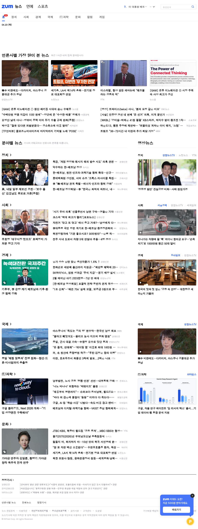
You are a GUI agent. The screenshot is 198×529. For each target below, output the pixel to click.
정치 (14, 17)
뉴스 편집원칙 (8, 510)
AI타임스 (191, 374)
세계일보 (191, 205)
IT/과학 (64, 17)
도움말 (98, 510)
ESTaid (7, 519)
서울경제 (162, 205)
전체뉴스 (26, 502)
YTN (102, 99)
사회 (26, 17)
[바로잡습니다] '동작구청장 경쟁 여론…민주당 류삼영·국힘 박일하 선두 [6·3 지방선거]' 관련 (63, 488)
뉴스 (18, 6)
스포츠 (43, 6)
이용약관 (23, 510)
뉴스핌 (153, 99)
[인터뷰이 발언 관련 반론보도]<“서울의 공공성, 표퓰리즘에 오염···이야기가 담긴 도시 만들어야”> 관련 (68, 484)
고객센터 (87, 510)
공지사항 (75, 510)
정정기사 (7, 480)
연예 (29, 6)
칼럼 (90, 17)
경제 (38, 17)
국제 (50, 17)
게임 (102, 17)
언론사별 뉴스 (9, 502)
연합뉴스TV (7, 99)
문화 (78, 17)
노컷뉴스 (55, 99)
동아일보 (175, 255)
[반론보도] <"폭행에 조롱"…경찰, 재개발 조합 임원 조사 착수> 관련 (52, 492)
